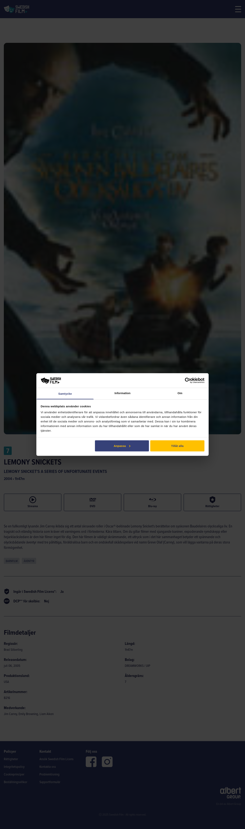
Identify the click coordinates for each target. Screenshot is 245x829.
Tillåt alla (177, 445)
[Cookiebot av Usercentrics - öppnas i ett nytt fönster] (187, 380)
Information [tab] (122, 393)
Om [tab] (179, 393)
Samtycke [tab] (65, 393)
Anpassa (122, 445)
